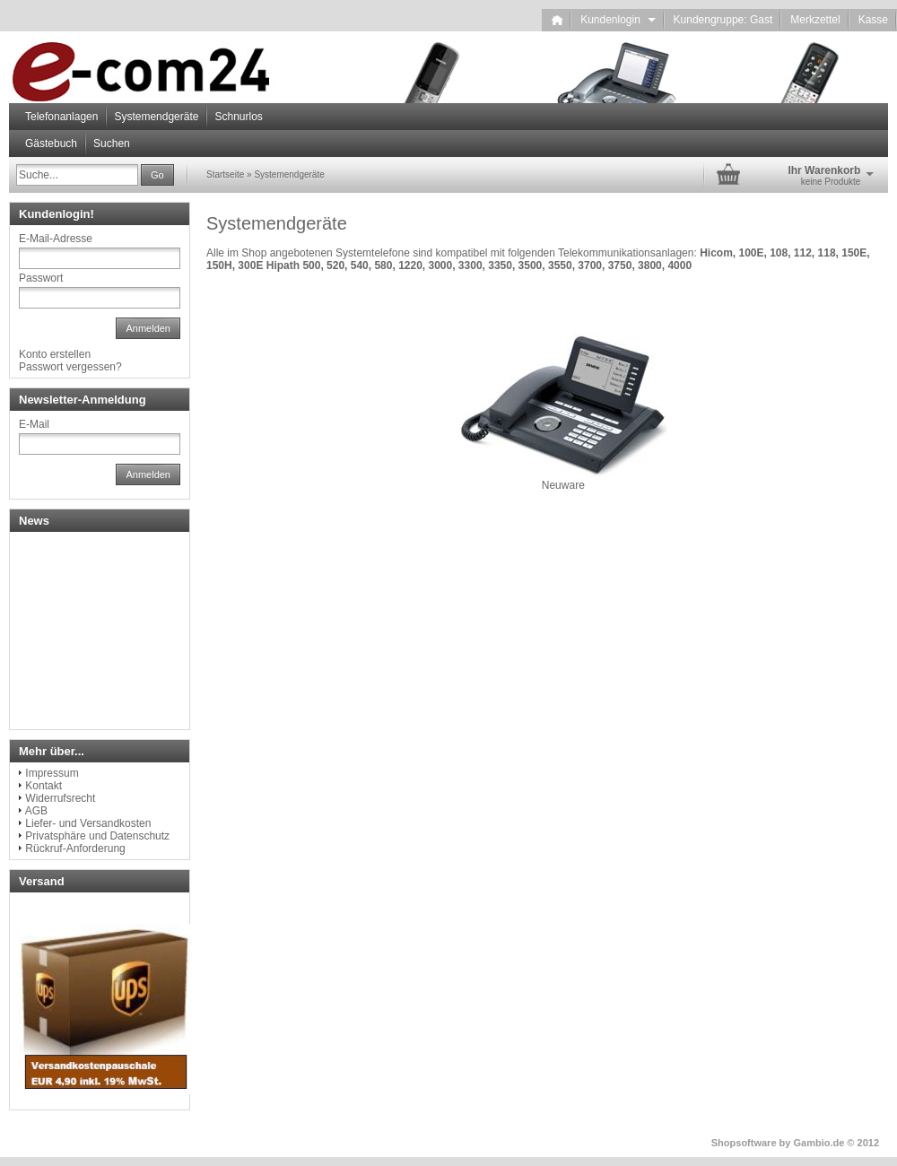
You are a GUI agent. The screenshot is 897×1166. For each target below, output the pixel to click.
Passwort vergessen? (70, 367)
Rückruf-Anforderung (75, 848)
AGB (36, 811)
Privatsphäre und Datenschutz (97, 836)
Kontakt (43, 785)
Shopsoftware (744, 1142)
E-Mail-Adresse (55, 238)
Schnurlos (238, 116)
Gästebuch (51, 143)
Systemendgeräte (156, 116)
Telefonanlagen (61, 116)
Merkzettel (815, 19)
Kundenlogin (617, 19)
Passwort (41, 278)
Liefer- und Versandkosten (88, 823)
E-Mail (34, 424)
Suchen (111, 143)
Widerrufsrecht (60, 798)
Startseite (225, 174)
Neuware (563, 485)
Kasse (873, 19)
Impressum (51, 773)
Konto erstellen (55, 354)
